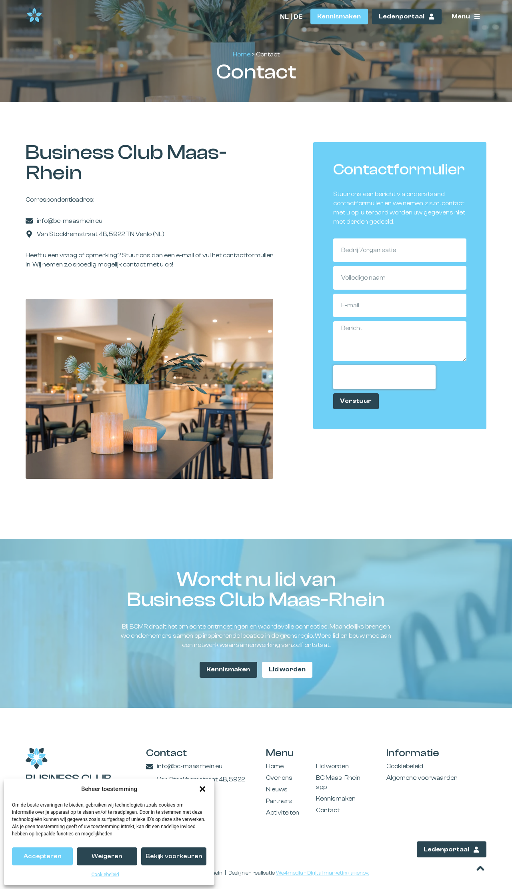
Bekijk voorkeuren (174, 856)
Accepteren (42, 856)
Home (241, 54)
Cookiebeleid (105, 874)
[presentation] (384, 377)
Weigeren (107, 856)
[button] (202, 789)
